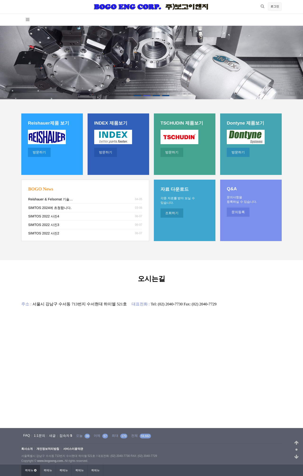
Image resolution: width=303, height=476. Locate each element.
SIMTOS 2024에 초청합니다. (49, 208)
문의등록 (238, 212)
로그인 (275, 6)
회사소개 (27, 448)
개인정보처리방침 (47, 448)
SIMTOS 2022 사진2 (43, 233)
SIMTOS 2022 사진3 (43, 225)
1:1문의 (39, 435)
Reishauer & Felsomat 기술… (50, 199)
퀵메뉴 (48, 470)
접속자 (65, 435)
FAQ (26, 435)
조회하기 (171, 213)
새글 (52, 435)
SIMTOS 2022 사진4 (43, 216)
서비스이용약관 (73, 448)
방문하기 (39, 152)
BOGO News (40, 188)
